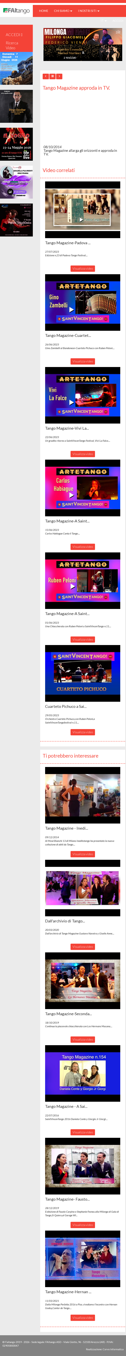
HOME (45, 11)
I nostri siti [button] (89, 11)
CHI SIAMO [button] (63, 11)
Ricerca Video (12, 45)
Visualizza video (83, 268)
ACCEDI (118, 20)
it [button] (104, 20)
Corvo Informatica (113, 1349)
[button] (82, 209)
